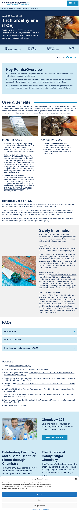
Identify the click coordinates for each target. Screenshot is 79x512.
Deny (39, 500)
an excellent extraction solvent (18, 188)
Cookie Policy (34, 509)
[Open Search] (75, 3)
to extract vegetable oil (48, 210)
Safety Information (53, 49)
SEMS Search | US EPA (17, 405)
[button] (76, 479)
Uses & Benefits (32, 49)
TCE (45, 146)
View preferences (39, 506)
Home (4, 8)
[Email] (75, 58)
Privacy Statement (44, 509)
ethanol (59, 215)
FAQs (71, 48)
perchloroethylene (41, 221)
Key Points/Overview (13, 49)
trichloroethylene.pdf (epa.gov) (20, 366)
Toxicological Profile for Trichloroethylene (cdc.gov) (29, 369)
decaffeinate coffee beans (27, 212)
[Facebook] (67, 58)
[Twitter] (71, 58)
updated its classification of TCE (62, 257)
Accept (39, 494)
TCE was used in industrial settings (17, 146)
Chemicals (12, 8)
